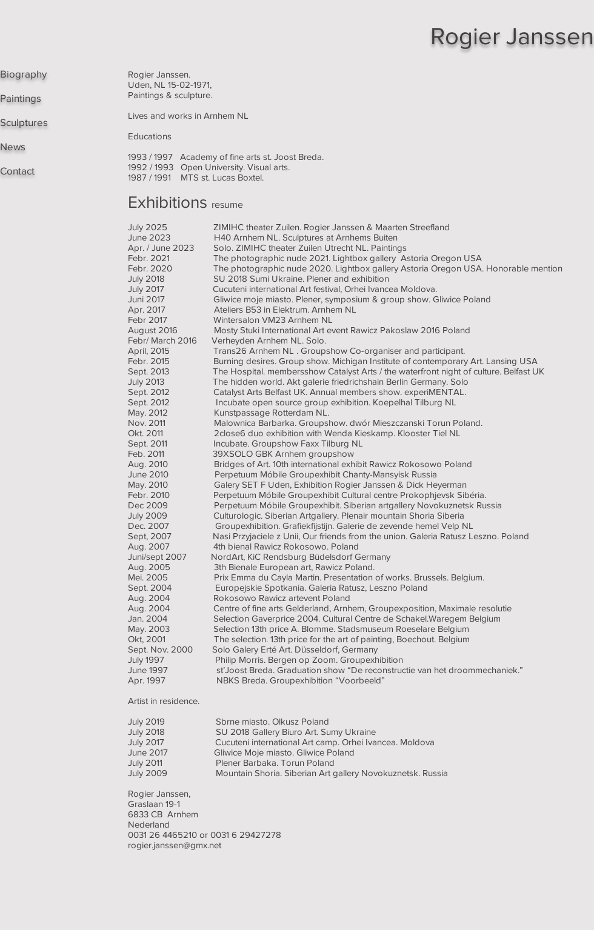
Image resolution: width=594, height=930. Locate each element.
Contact (17, 170)
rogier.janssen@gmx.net (174, 845)
